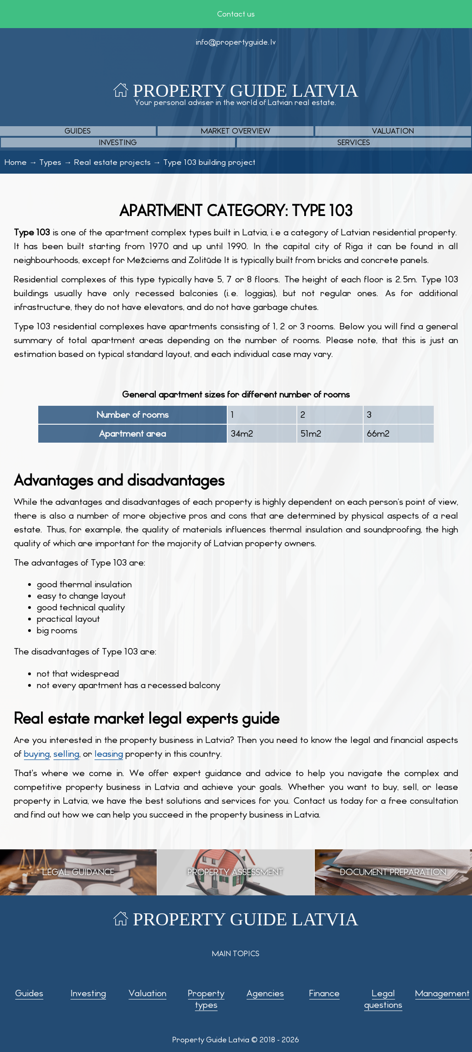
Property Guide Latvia (245, 90)
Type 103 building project (209, 162)
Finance (324, 993)
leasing (108, 754)
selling (66, 754)
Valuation (393, 131)
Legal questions (383, 999)
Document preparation (393, 872)
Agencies (265, 993)
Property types (206, 999)
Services (353, 142)
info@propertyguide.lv (236, 42)
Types (50, 162)
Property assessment (235, 872)
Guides (78, 131)
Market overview (235, 131)
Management (442, 993)
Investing (118, 142)
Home (16, 162)
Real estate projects (112, 162)
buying (37, 754)
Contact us (236, 14)
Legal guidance (78, 872)
